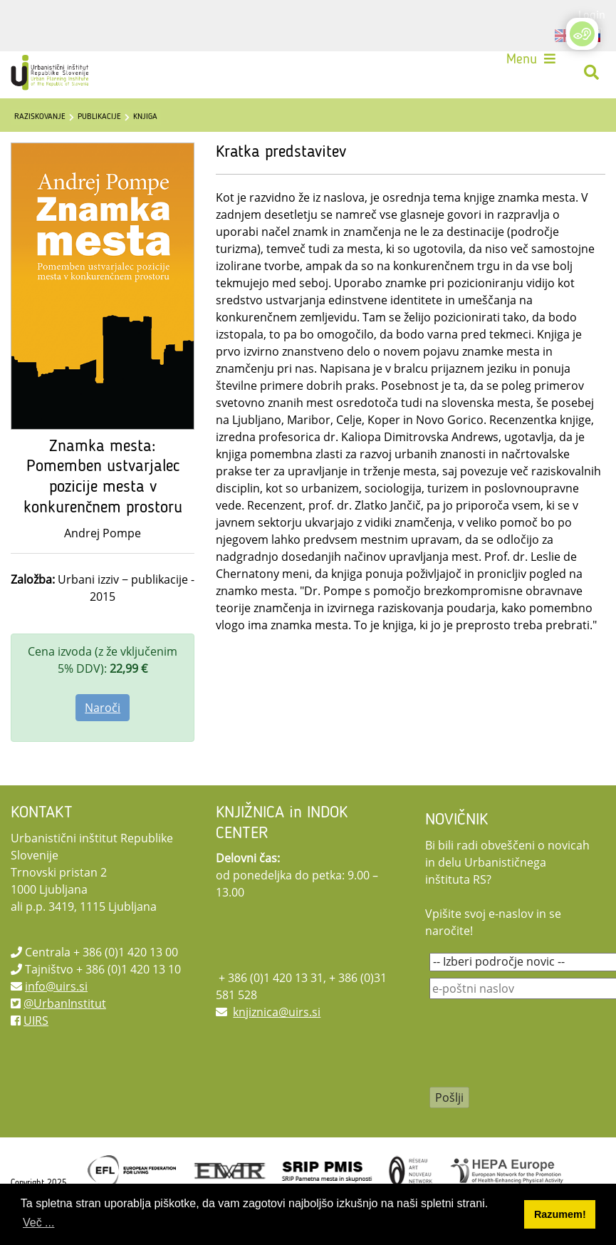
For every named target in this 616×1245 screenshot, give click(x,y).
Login (591, 14)
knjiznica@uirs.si (276, 1012)
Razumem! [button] (560, 1214)
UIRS (36, 1020)
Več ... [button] (38, 1222)
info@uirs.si (56, 986)
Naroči (102, 708)
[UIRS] (51, 73)
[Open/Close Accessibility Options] (582, 33)
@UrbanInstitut (65, 1003)
